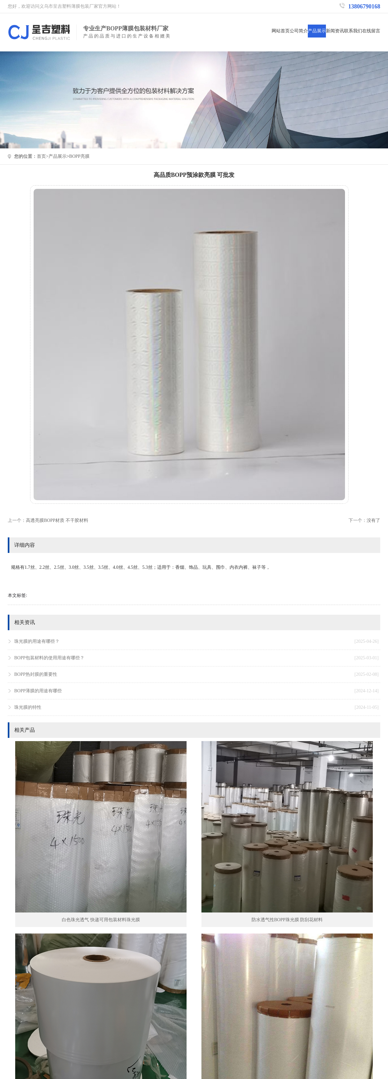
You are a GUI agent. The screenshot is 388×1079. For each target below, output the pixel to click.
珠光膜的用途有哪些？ (196, 641)
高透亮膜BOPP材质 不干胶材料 (57, 520)
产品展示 (317, 30)
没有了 (373, 520)
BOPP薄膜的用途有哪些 (196, 691)
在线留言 (371, 30)
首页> (42, 156)
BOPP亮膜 (79, 156)
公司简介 (299, 30)
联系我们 (353, 30)
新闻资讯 (335, 30)
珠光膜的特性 (196, 707)
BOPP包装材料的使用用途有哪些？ (196, 658)
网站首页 (281, 30)
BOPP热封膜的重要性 (196, 674)
